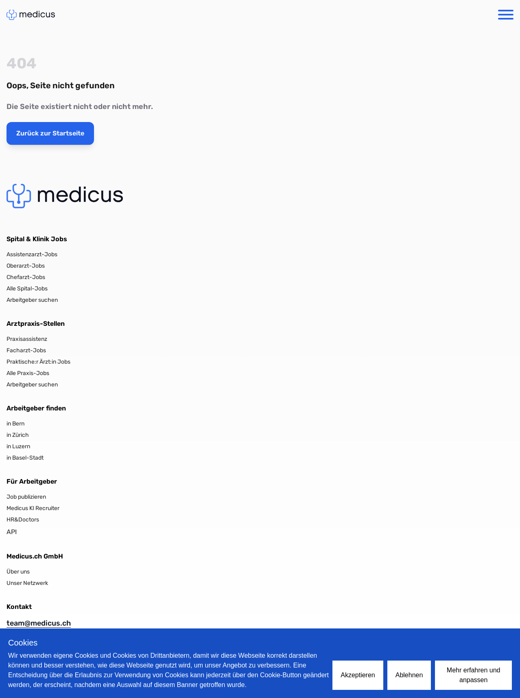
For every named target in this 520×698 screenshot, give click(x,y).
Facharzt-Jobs (26, 350)
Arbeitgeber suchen (32, 300)
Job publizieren (26, 496)
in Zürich (18, 435)
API (12, 532)
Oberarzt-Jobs (26, 265)
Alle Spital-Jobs (27, 288)
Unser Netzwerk (27, 583)
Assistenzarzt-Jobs (32, 254)
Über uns (18, 571)
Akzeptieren (358, 675)
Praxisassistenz (27, 339)
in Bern (15, 423)
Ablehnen (409, 675)
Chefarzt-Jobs (26, 277)
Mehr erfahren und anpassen (473, 675)
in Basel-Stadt (25, 457)
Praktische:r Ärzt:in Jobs (38, 361)
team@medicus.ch (39, 623)
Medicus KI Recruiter (33, 508)
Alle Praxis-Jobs (28, 373)
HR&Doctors (23, 519)
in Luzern (18, 446)
